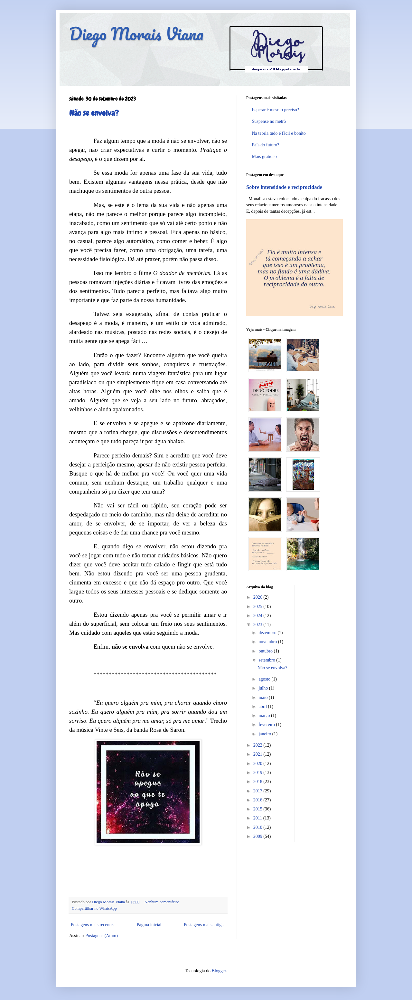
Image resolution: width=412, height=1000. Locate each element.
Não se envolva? (94, 113)
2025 (258, 606)
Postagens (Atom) (101, 935)
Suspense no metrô (269, 121)
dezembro (267, 632)
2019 (258, 772)
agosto (264, 679)
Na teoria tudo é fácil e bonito (279, 133)
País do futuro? (265, 144)
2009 (258, 836)
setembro (267, 660)
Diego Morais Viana (136, 33)
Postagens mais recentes (92, 924)
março (264, 715)
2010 (258, 827)
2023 (258, 624)
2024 (258, 615)
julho (263, 688)
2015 (258, 809)
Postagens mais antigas (204, 924)
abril (263, 706)
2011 (258, 818)
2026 (258, 597)
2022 (258, 745)
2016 (258, 800)
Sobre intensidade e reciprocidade (284, 187)
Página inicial (149, 924)
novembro (268, 641)
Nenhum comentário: (162, 902)
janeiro (265, 733)
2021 (258, 754)
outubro (266, 651)
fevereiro (267, 724)
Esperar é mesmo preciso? (275, 109)
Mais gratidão (264, 156)
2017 (258, 791)
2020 (258, 763)
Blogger (219, 970)
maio (263, 697)
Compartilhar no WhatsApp (94, 908)
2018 (258, 781)
